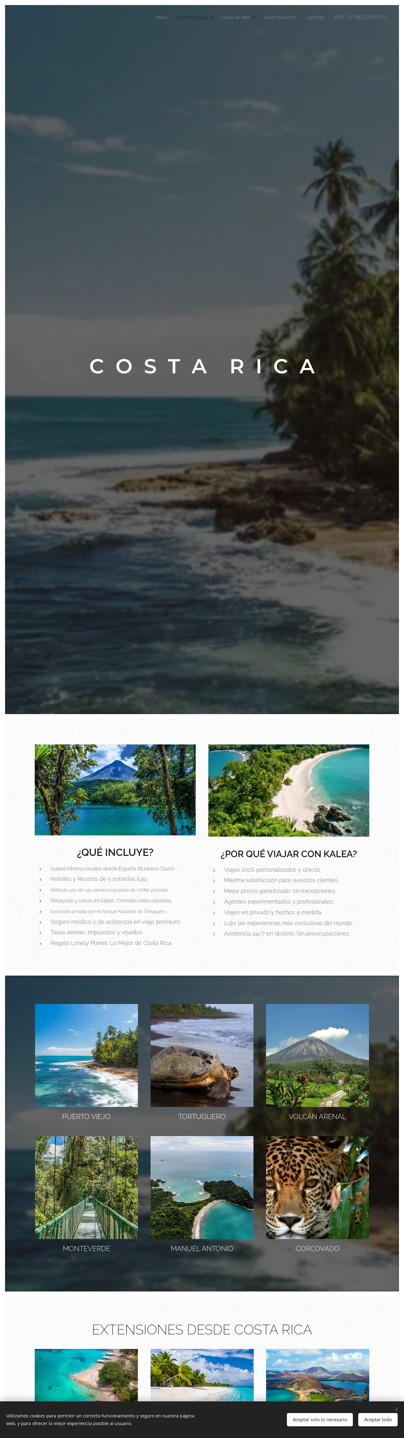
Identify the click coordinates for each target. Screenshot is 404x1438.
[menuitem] (331, 18)
